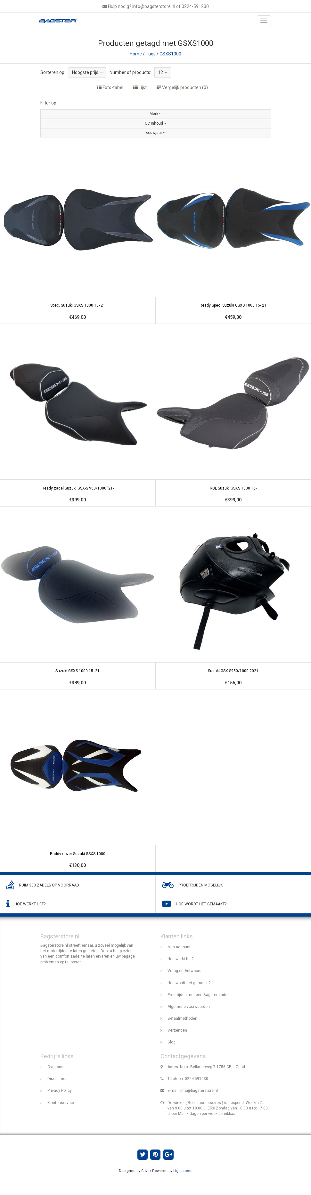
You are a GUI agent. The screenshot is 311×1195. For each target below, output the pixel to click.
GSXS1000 (170, 53)
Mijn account (179, 947)
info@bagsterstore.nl (199, 1090)
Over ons (55, 1067)
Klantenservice (60, 1102)
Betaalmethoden (182, 1018)
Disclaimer (57, 1078)
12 (163, 72)
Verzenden (177, 1030)
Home (136, 53)
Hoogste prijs (87, 72)
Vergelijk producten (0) (182, 87)
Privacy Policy (59, 1090)
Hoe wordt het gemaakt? (189, 983)
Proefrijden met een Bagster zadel (198, 995)
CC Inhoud (156, 123)
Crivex (146, 1171)
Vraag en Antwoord (184, 970)
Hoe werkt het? (180, 959)
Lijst (140, 87)
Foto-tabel (110, 87)
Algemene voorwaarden (189, 1006)
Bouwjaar (155, 132)
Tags (151, 53)
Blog (172, 1042)
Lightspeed (182, 1171)
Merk (156, 113)
